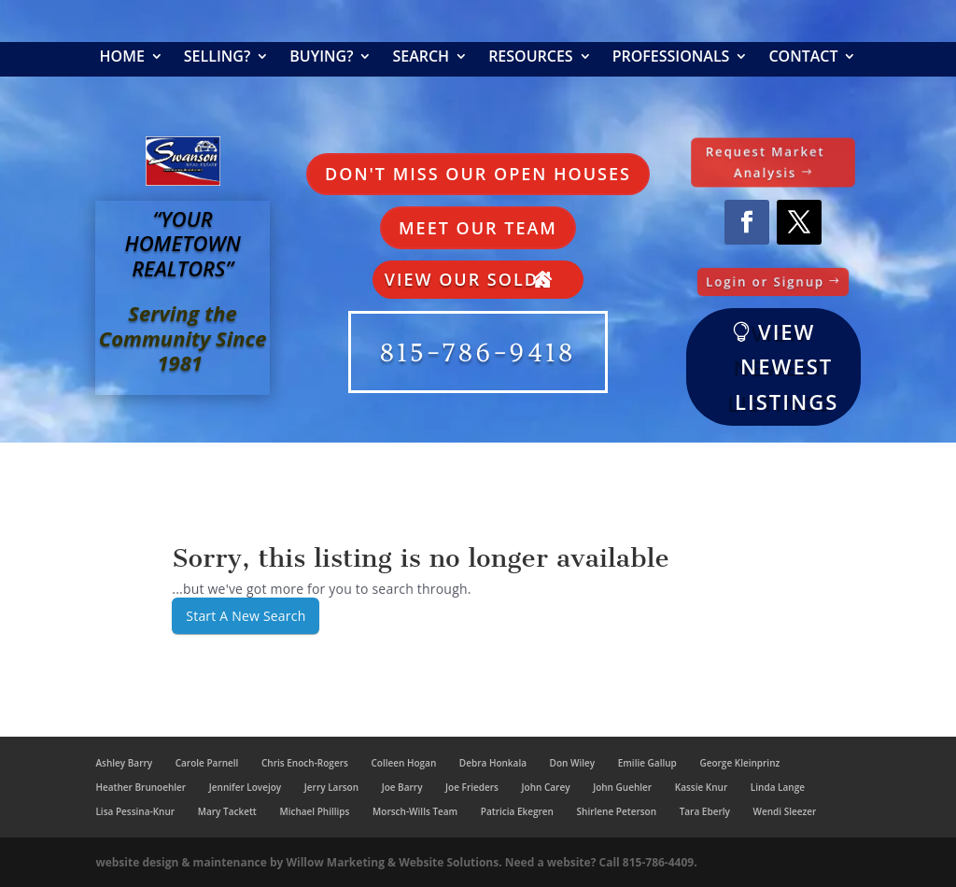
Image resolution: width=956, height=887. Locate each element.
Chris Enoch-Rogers (304, 762)
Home (122, 57)
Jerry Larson (331, 787)
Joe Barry (402, 787)
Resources (530, 57)
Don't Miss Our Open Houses (478, 173)
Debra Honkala (493, 762)
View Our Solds (467, 279)
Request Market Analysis (765, 162)
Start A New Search (245, 616)
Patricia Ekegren (517, 811)
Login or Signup (766, 281)
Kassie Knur (701, 787)
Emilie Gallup (647, 762)
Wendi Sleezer (784, 811)
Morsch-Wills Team (415, 811)
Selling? (217, 57)
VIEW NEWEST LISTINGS (786, 366)
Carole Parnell (207, 762)
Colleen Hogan (403, 762)
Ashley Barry (123, 762)
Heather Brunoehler (140, 787)
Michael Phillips (314, 811)
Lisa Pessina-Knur (135, 811)
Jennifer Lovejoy (245, 787)
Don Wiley (573, 762)
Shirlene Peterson (616, 811)
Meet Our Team (478, 228)
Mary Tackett (227, 811)
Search (420, 57)
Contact (802, 57)
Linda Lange (778, 787)
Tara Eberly (705, 811)
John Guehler (622, 787)
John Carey (546, 787)
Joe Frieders (472, 787)
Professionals (671, 57)
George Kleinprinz (739, 762)
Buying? (321, 57)
